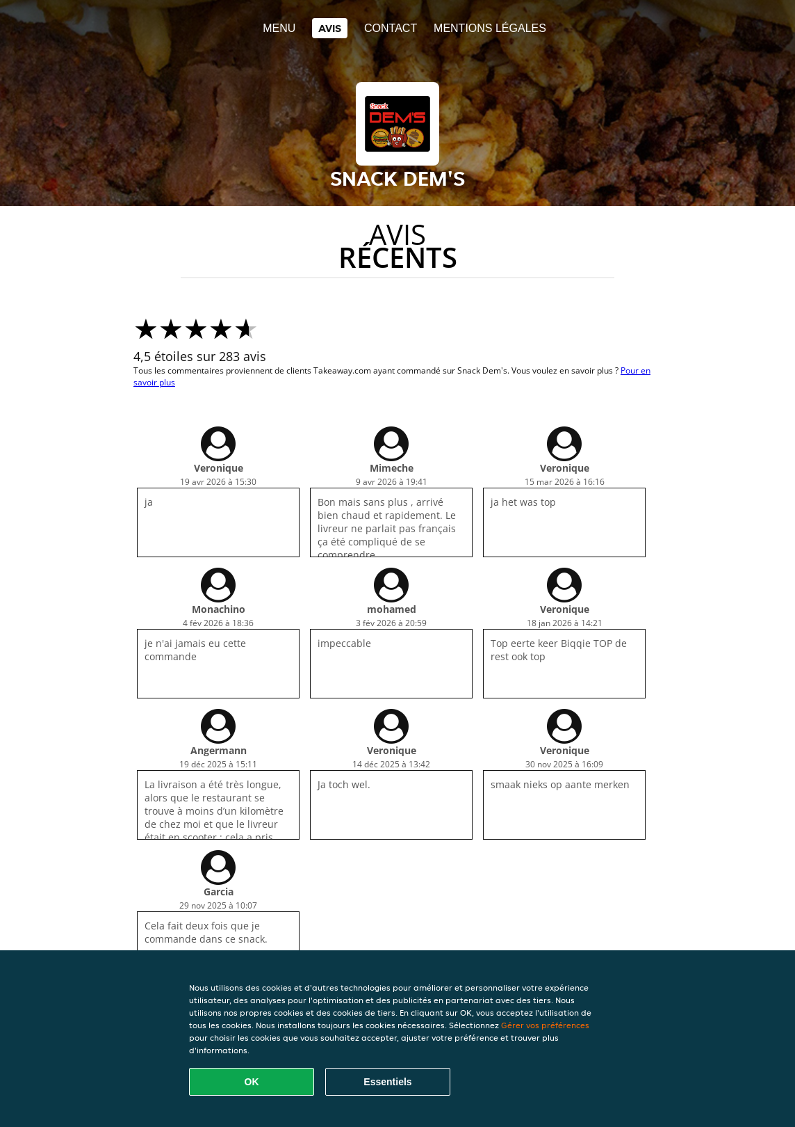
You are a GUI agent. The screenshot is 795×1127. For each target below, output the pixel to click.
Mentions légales (490, 28)
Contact (390, 28)
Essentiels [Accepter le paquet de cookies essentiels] (387, 1081)
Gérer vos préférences (545, 1025)
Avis (329, 28)
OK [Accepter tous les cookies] (252, 1081)
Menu (279, 28)
